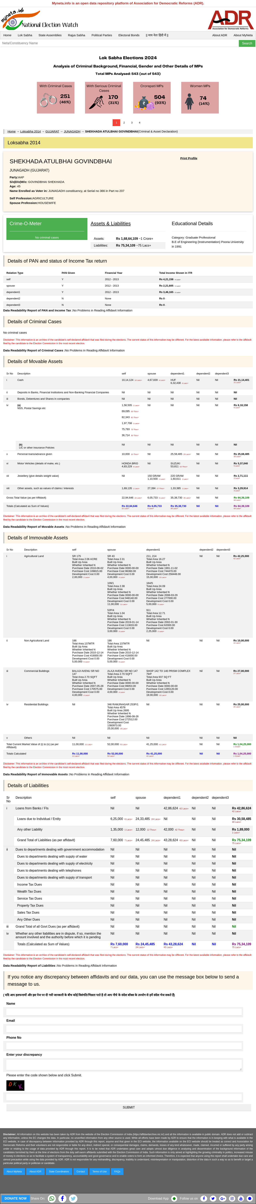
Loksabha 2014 (30, 131)
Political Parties (102, 35)
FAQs (117, 1171)
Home (7, 35)
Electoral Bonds (128, 35)
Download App (158, 1198)
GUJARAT (52, 131)
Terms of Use (100, 1171)
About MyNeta (243, 35)
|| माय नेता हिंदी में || (157, 35)
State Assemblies (50, 35)
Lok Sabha (25, 35)
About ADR (219, 35)
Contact (81, 1171)
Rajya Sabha (76, 35)
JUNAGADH (72, 131)
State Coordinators (59, 1171)
